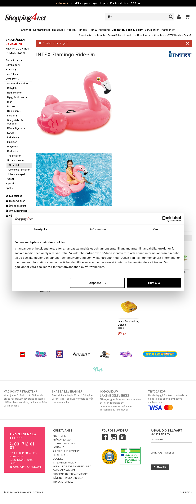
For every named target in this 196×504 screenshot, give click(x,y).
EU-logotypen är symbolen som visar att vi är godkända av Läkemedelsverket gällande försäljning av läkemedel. (122, 400)
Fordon (12, 115)
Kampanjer (168, 30)
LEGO (11, 133)
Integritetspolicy (64, 462)
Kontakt (58, 447)
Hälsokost (58, 30)
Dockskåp (14, 111)
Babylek (13, 88)
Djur (10, 102)
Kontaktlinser (41, 30)
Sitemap (38, 492)
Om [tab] (155, 229)
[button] (187, 16)
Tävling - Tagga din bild (68, 478)
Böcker (11, 69)
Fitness (82, 30)
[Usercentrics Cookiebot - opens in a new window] (164, 219)
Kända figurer (16, 128)
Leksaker (129, 35)
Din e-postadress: (162, 452)
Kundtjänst (14, 196)
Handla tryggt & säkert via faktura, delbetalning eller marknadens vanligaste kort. (170, 399)
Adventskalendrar (17, 83)
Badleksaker (14, 92)
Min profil (59, 436)
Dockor (12, 106)
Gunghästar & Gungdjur (15, 122)
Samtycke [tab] (40, 229)
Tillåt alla (154, 282)
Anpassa (97, 282)
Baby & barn (14, 60)
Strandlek (159, 35)
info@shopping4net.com (25, 467)
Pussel (11, 179)
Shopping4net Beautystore (70, 474)
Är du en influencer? (66, 451)
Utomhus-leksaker (19, 170)
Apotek (71, 30)
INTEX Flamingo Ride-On (179, 35)
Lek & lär (12, 74)
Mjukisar (12, 142)
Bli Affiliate (60, 455)
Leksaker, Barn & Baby (127, 30)
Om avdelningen (17, 211)
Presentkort (15, 53)
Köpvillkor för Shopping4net (72, 466)
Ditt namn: (157, 439)
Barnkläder (13, 65)
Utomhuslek (143, 35)
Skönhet (26, 30)
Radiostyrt (13, 151)
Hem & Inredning (99, 30)
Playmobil (13, 146)
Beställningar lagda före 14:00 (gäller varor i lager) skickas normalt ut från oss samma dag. (74, 397)
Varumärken (152, 30)
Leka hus (13, 137)
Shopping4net (86, 35)
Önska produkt (16, 206)
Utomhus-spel (16, 174)
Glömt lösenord (64, 443)
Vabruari (62, 3)
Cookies (58, 459)
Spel (9, 188)
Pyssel (11, 183)
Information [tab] (98, 229)
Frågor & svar (15, 201)
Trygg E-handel (63, 482)
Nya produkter (17, 48)
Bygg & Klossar (17, 97)
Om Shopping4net (64, 470)
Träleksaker (15, 156)
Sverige (186, 492)
